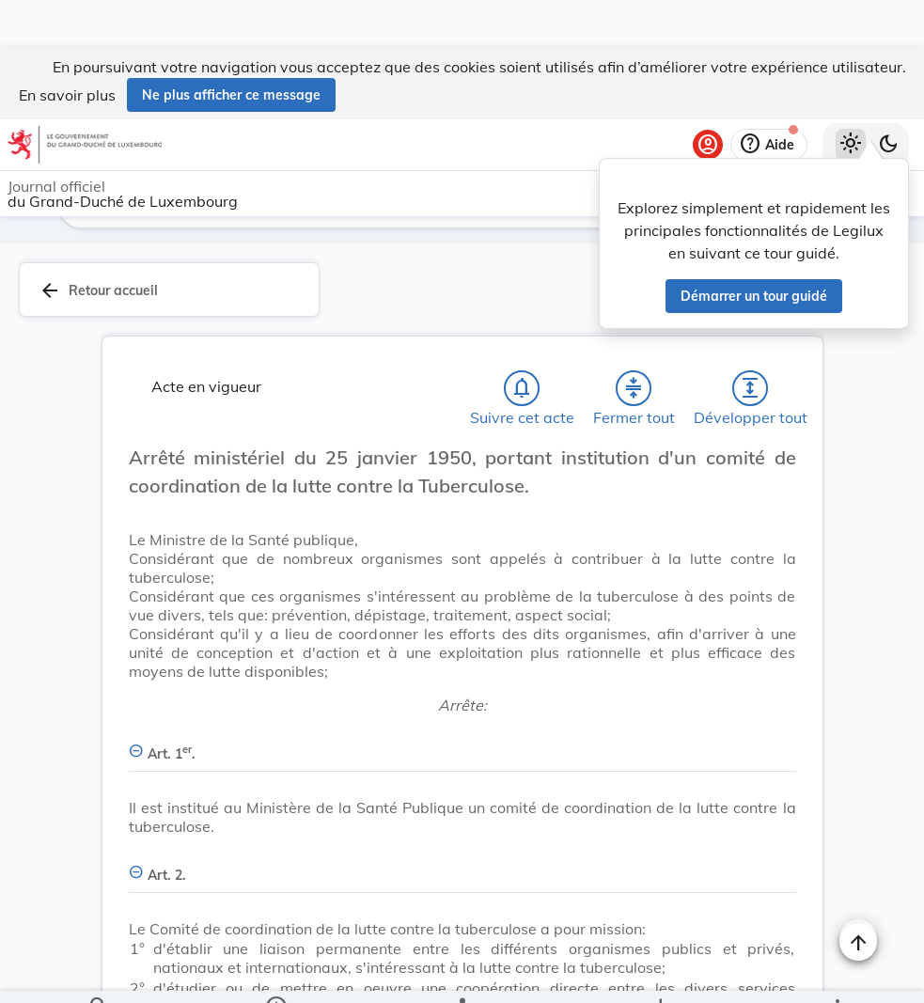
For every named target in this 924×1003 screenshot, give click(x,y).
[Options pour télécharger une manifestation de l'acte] (660, 973)
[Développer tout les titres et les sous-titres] (750, 344)
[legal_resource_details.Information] (275, 973)
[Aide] (768, 97)
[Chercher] (98, 973)
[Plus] (836, 973)
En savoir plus (67, 47)
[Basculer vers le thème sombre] (888, 97)
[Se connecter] (708, 97)
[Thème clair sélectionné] (851, 97)
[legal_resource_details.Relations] (462, 973)
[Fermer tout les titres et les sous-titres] (633, 344)
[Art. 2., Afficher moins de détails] (462, 820)
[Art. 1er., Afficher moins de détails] (462, 699)
